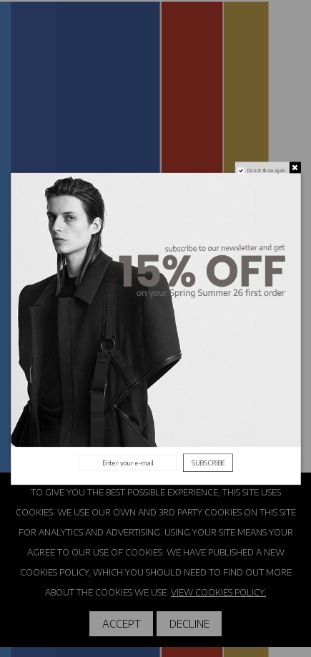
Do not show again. (267, 169)
